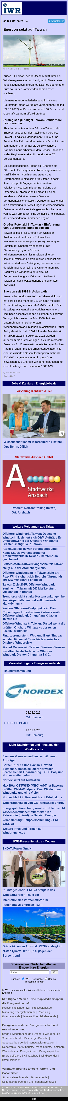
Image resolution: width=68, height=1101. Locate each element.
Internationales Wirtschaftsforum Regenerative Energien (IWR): (25, 902)
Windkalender (49, 1055)
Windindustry (44, 1046)
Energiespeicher (49, 1051)
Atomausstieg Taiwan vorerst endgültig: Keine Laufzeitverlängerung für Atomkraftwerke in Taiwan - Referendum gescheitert (30, 554)
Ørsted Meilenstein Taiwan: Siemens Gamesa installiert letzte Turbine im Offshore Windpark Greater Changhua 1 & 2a (34, 651)
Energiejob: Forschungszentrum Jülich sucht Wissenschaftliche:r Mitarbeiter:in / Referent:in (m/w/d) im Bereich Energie (34, 812)
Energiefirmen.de (25, 1012)
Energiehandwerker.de (42, 1081)
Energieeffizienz (11, 1055)
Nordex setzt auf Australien (21, 780)
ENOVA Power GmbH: (17, 848)
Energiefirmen (28, 1051)
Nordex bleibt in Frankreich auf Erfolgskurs (32, 797)
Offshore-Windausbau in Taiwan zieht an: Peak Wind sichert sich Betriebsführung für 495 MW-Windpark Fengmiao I (32, 576)
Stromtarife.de (39, 1077)
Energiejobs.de (11, 1016)
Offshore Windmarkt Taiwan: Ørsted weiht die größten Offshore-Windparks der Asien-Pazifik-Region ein (34, 627)
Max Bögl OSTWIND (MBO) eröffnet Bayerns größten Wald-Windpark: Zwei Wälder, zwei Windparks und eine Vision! (33, 789)
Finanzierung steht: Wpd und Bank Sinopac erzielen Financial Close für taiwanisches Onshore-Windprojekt (33, 639)
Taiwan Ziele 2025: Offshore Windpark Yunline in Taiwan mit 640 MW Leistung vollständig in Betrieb (29, 588)
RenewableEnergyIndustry (18, 1046)
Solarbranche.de (12, 1038)
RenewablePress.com (42, 1042)
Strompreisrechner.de (15, 1077)
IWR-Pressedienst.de (39, 1007)
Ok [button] (34, 1099)
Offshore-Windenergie (47, 1033)
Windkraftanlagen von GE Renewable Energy (33, 802)
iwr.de (5, 1033)
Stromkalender (11, 1059)
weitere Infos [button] (38, 1093)
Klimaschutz (31, 1055)
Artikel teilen (57, 21)
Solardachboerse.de (14, 1042)
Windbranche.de (21, 1033)
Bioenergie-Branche (36, 1038)
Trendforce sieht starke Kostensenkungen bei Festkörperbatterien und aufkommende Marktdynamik (34, 600)
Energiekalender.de (44, 1016)
